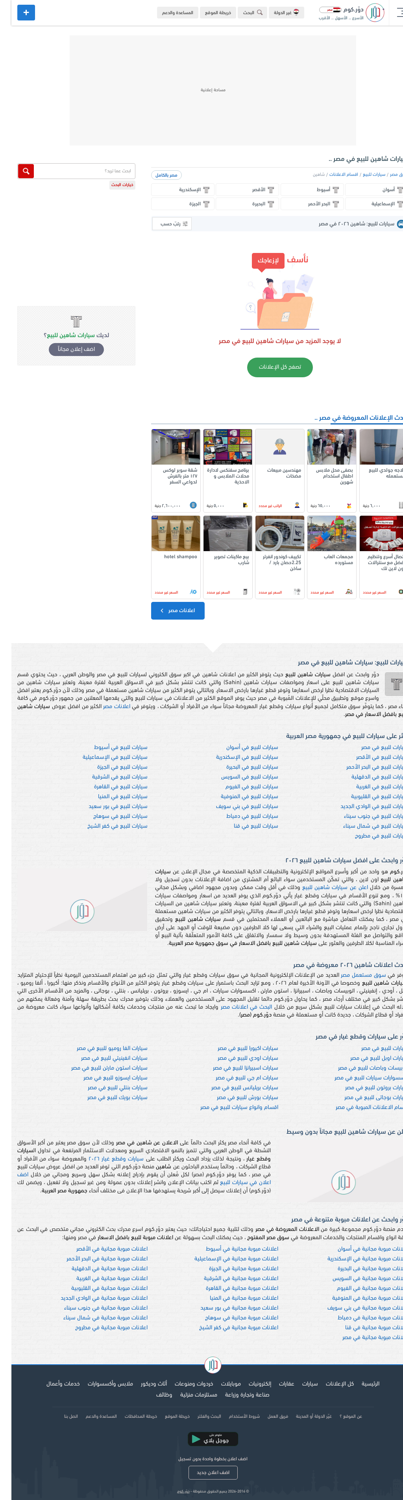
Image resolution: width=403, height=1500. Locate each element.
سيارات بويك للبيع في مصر (106, 1098)
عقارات (275, 1384)
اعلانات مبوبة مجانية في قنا (365, 1328)
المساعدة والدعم (166, 13)
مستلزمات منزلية (187, 1395)
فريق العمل (266, 1416)
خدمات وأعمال (51, 1384)
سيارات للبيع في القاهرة (109, 787)
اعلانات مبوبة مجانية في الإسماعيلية (225, 1259)
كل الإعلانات (328, 1384)
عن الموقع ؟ (339, 1416)
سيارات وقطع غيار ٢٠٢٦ (105, 1159)
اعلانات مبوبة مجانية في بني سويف (356, 1308)
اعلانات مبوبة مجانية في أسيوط (230, 1249)
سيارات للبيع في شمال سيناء (364, 826)
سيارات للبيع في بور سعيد (106, 807)
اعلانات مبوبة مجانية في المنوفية (359, 1298)
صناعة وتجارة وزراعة (236, 1395)
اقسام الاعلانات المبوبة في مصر (360, 1108)
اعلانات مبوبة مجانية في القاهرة (230, 1289)
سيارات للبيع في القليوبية (368, 797)
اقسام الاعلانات (332, 174)
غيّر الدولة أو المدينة (302, 1416)
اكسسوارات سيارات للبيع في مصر (360, 1078)
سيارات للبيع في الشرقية (108, 777)
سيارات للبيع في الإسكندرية (236, 757)
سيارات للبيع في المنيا (111, 797)
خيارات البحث (111, 185)
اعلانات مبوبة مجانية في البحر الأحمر (95, 1259)
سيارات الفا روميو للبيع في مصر (100, 1049)
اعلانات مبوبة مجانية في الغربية (100, 1279)
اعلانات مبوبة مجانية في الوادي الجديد (92, 1298)
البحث (243, 12)
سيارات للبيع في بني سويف (236, 807)
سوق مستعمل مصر (351, 975)
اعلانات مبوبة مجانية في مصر (364, 1338)
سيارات (299, 1384)
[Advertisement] (201, 90)
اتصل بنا (60, 1416)
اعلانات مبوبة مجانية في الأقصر (100, 1249)
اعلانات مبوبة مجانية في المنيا (232, 1298)
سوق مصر (388, 174)
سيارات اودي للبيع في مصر (236, 1058)
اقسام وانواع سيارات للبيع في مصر (228, 1108)
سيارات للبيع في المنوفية (238, 797)
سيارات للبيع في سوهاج (109, 816)
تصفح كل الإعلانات (269, 367)
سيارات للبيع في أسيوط (109, 748)
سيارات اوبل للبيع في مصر (368, 1058)
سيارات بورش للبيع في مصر (236, 1098)
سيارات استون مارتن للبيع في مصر (98, 1068)
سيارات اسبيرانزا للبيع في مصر (234, 1068)
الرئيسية (359, 1384)
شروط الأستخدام (233, 1416)
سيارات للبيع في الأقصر (371, 757)
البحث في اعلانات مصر (235, 1007)
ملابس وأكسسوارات (99, 1384)
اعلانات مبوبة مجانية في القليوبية (98, 1289)
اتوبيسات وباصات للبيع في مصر (362, 1068)
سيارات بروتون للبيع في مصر (365, 1088)
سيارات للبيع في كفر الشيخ (106, 826)
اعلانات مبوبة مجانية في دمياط (361, 1318)
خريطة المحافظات (129, 1416)
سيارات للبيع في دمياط (241, 816)
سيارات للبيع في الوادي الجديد (363, 807)
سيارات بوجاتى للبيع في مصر (365, 1098)
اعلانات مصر (165, 610)
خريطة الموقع (207, 13)
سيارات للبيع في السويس (238, 777)
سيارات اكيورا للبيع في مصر (236, 1049)
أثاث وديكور (142, 1384)
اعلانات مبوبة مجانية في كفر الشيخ (227, 1328)
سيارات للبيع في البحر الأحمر (366, 767)
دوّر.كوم (172, 1491)
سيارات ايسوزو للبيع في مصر (104, 1078)
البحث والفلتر (198, 1416)
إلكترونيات (248, 1384)
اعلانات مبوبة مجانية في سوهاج (230, 1318)
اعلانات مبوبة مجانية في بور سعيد (228, 1308)
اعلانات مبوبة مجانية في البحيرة (361, 1269)
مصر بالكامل (155, 175)
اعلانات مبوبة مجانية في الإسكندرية (356, 1259)
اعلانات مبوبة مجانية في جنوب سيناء (94, 1308)
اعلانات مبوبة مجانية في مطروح (100, 1328)
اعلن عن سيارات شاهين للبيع (323, 888)
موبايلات (219, 1384)
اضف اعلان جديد (201, 1472)
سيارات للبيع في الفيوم (240, 787)
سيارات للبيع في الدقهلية (368, 777)
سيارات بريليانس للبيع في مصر (233, 1088)
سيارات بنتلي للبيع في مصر (106, 1088)
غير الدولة (275, 12)
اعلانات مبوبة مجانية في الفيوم (361, 1289)
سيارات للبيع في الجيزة (111, 767)
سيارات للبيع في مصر (373, 748)
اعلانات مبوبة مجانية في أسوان (361, 1249)
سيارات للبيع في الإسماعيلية (103, 757)
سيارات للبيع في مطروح (370, 836)
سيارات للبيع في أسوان (241, 748)
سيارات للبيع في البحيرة (241, 767)
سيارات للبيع (362, 174)
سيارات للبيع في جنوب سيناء (365, 816)
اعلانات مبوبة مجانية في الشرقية (229, 1279)
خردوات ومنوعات (182, 1384)
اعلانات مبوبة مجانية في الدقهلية (98, 1269)
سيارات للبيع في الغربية (371, 787)
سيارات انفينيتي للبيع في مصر (103, 1058)
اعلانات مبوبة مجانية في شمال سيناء (94, 1318)
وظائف (153, 1395)
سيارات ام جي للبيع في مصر (235, 1078)
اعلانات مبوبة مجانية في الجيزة (232, 1269)
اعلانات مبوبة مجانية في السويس (359, 1279)
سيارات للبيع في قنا (244, 826)
